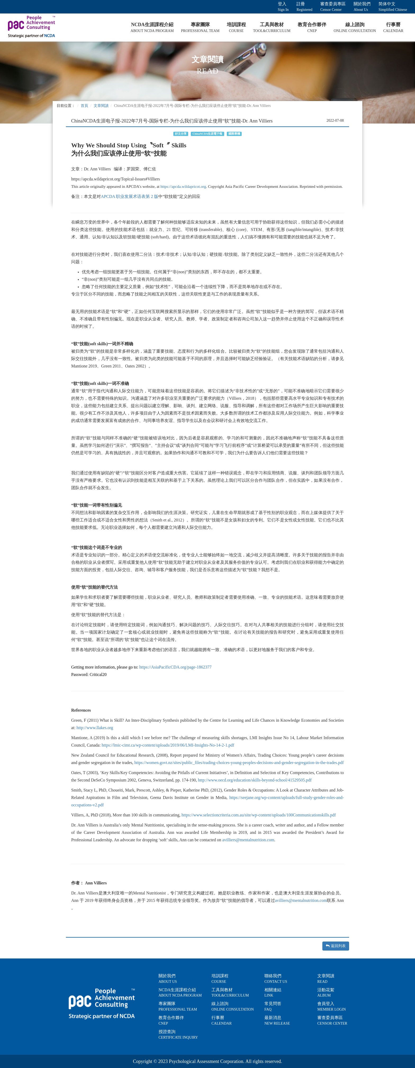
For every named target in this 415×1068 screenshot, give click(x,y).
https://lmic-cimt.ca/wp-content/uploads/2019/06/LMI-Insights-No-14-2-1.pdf (168, 745)
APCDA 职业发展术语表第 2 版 (129, 196)
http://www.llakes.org (94, 727)
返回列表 (336, 946)
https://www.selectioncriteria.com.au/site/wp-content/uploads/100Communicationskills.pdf (259, 815)
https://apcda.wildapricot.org (183, 186)
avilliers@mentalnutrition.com (248, 840)
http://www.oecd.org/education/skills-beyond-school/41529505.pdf (255, 780)
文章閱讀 (101, 106)
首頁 (84, 106)
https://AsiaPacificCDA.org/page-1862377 (175, 667)
